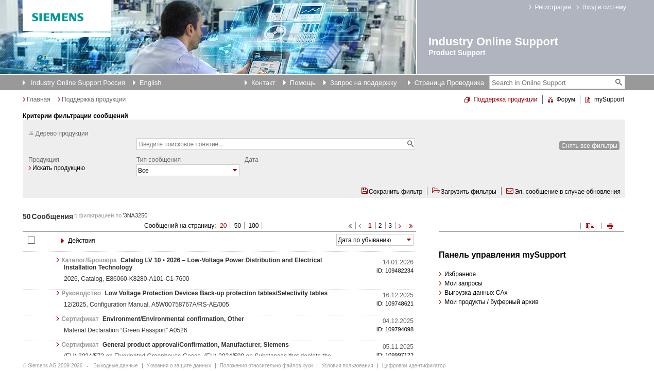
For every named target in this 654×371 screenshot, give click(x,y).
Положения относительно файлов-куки (266, 365)
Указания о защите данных (179, 365)
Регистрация (553, 7)
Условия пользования (347, 365)
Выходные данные (115, 365)
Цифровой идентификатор (413, 365)
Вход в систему (604, 7)
